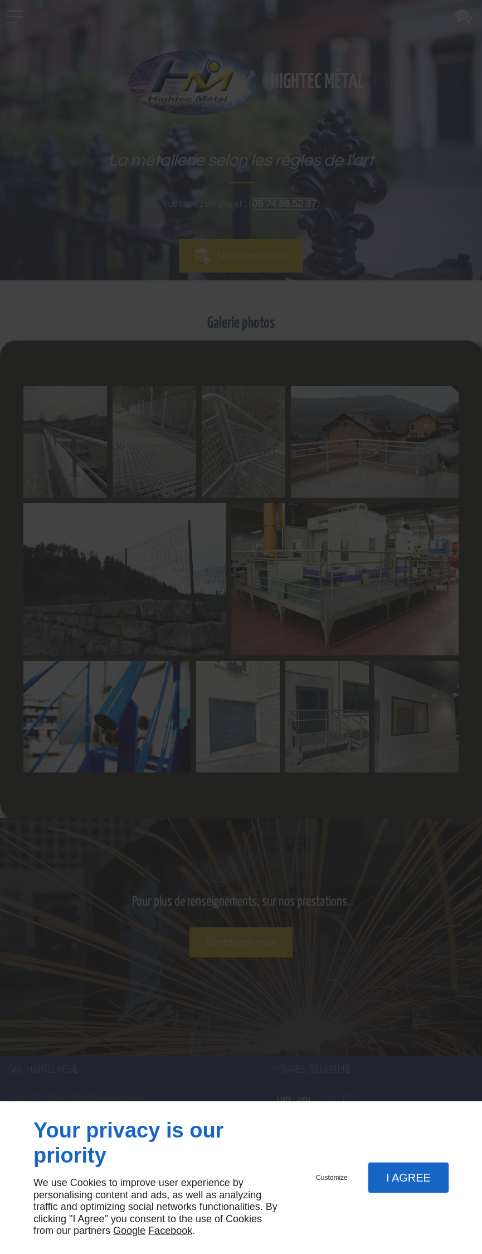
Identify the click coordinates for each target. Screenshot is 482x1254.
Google (129, 1230)
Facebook (170, 1230)
